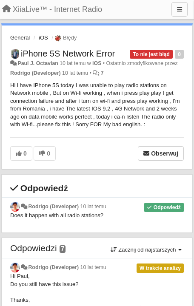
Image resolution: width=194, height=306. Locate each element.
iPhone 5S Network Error (68, 53)
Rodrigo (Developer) (35, 73)
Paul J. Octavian (37, 63)
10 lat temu (93, 207)
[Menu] (179, 9)
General (20, 37)
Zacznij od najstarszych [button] (146, 249)
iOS (43, 37)
